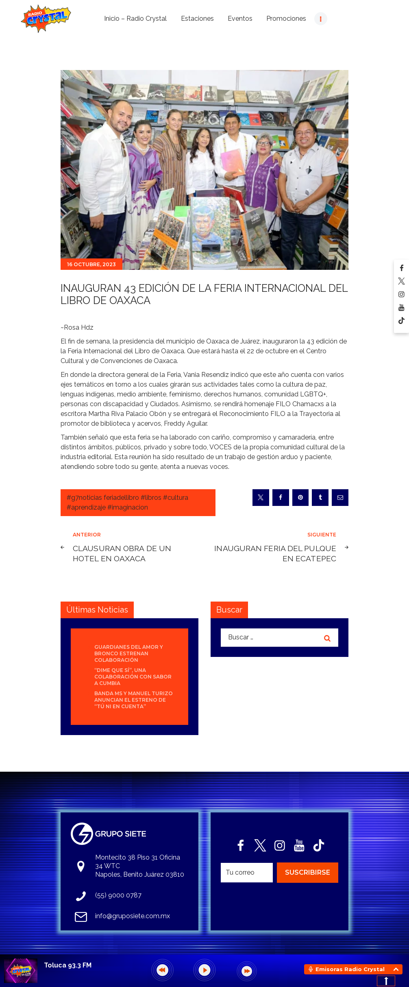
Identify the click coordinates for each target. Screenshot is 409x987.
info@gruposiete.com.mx (132, 916)
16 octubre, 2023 (91, 264)
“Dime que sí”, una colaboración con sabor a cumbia (133, 676)
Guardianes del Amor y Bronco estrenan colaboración (128, 653)
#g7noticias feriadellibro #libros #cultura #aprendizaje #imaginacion (127, 502)
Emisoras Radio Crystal (350, 969)
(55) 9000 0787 (118, 895)
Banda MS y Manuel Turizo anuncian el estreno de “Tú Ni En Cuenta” (133, 699)
